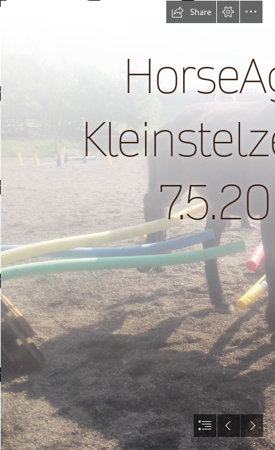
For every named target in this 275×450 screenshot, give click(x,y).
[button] (191, 12)
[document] (137, 225)
